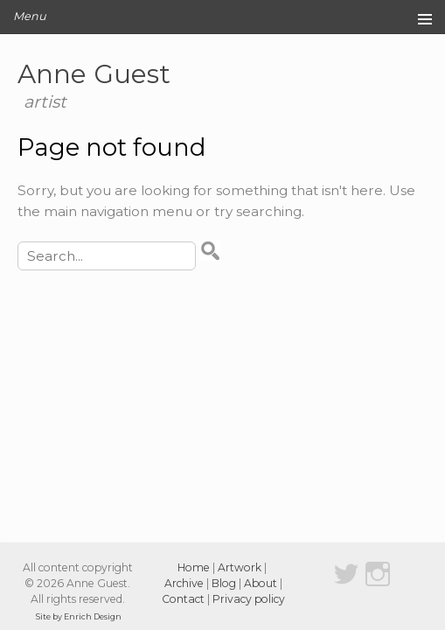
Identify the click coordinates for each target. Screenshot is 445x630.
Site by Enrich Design (79, 616)
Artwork (239, 567)
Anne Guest (93, 73)
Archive (184, 583)
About (260, 583)
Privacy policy (248, 599)
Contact (183, 599)
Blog (224, 583)
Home (193, 567)
